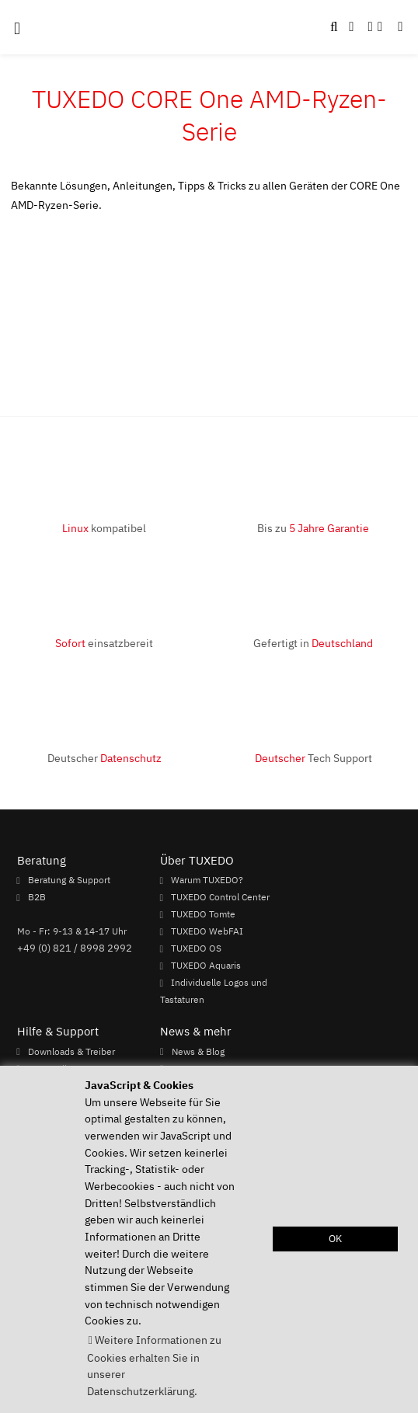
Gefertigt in (313, 642)
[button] (400, 27)
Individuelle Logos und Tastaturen (213, 991)
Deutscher (104, 757)
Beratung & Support (69, 880)
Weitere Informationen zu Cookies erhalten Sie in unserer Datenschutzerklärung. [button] (154, 1365)
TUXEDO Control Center (220, 897)
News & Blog (198, 1051)
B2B (37, 897)
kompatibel (104, 527)
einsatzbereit (104, 642)
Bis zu (313, 527)
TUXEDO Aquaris (206, 965)
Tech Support (313, 757)
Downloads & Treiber (71, 1051)
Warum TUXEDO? (207, 880)
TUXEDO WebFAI (207, 931)
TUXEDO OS (196, 948)
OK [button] (335, 1238)
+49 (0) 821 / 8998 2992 (74, 948)
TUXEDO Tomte (203, 914)
